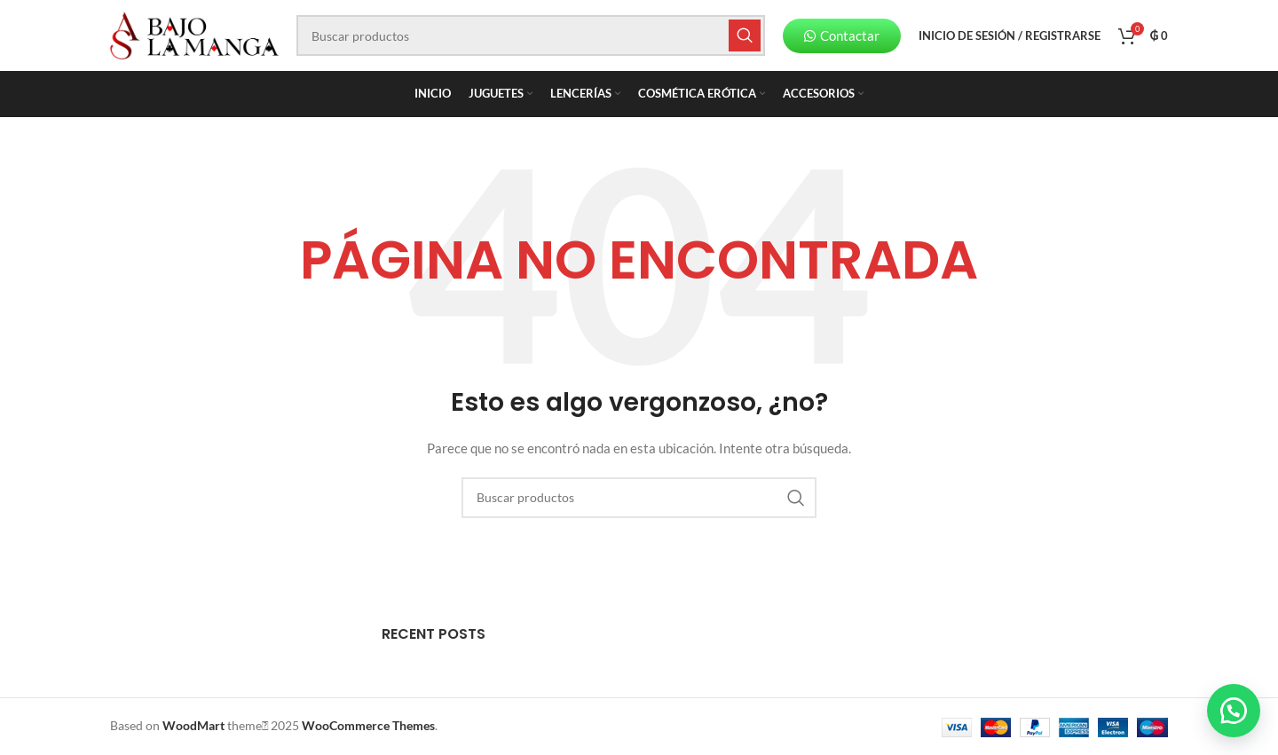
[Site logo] (194, 34)
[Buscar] (530, 35)
